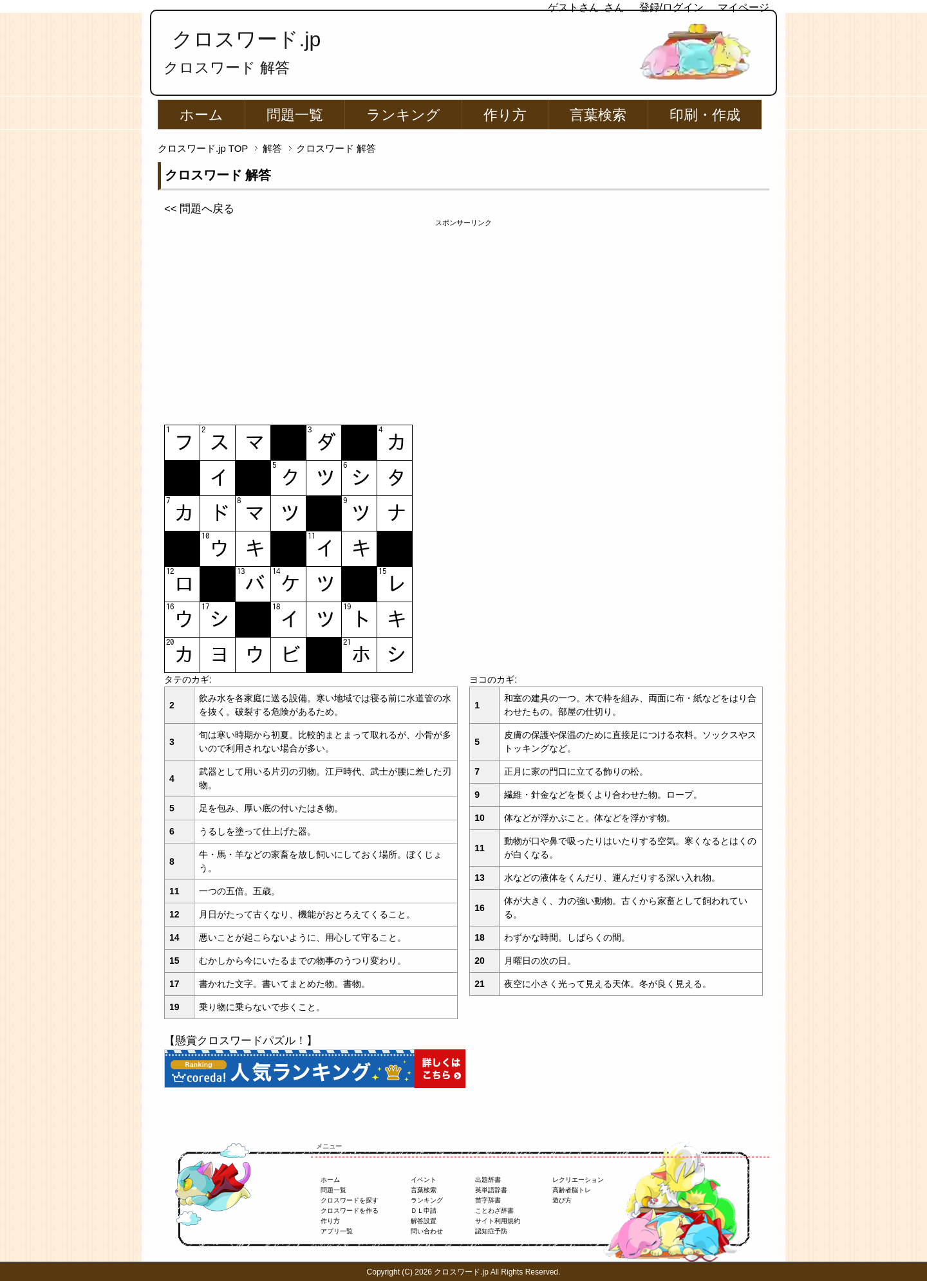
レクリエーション (578, 1179)
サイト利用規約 (497, 1220)
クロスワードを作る (350, 1210)
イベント (423, 1179)
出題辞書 (488, 1179)
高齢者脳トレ (571, 1189)
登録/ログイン (671, 7)
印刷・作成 (705, 115)
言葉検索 (598, 115)
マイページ (743, 7)
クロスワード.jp (246, 39)
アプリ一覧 (337, 1231)
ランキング (403, 115)
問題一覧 (295, 115)
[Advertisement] (463, 318)
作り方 (505, 115)
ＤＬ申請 (423, 1210)
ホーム (201, 115)
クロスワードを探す (350, 1200)
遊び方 (562, 1200)
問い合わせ (427, 1231)
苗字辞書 (488, 1200)
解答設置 (423, 1220)
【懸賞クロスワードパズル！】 (240, 1041)
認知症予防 (491, 1231)
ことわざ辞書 (494, 1210)
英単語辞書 (491, 1189)
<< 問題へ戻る (199, 209)
